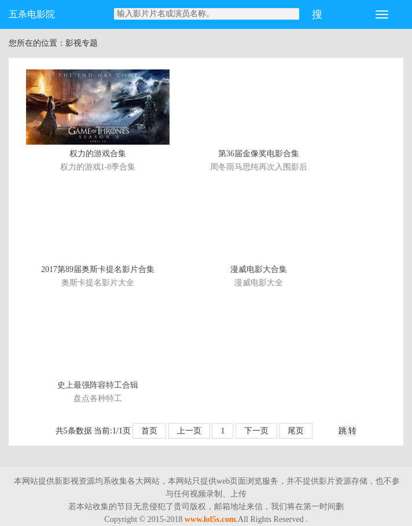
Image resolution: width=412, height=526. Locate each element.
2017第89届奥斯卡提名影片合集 (97, 269)
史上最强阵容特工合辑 (97, 385)
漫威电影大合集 (258, 269)
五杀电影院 (32, 14)
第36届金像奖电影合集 (258, 153)
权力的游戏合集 (97, 153)
